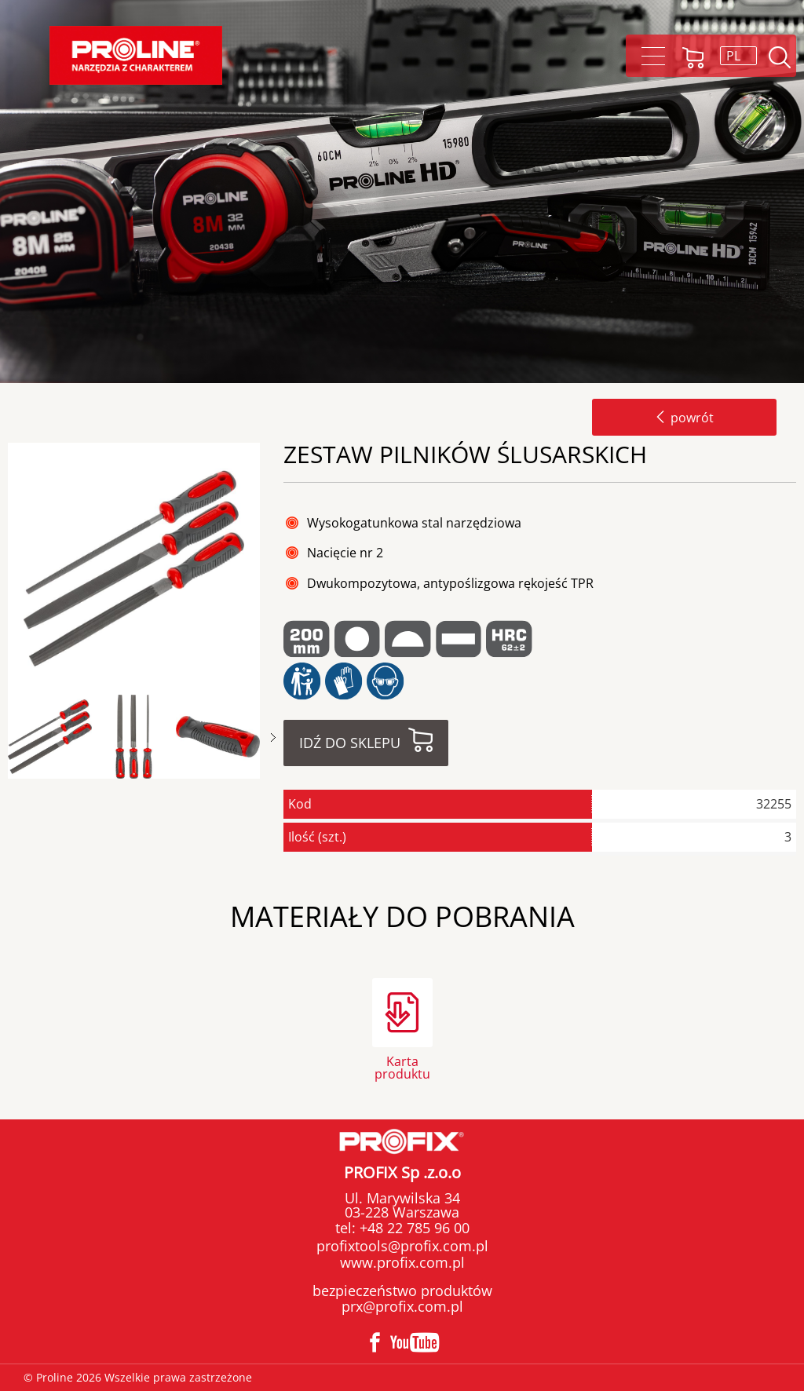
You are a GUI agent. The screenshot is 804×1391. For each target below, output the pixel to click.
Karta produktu (402, 1066)
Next (273, 737)
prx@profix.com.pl (402, 1306)
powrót (684, 417)
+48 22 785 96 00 (413, 1227)
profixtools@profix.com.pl (402, 1245)
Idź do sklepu (349, 742)
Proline (136, 55)
